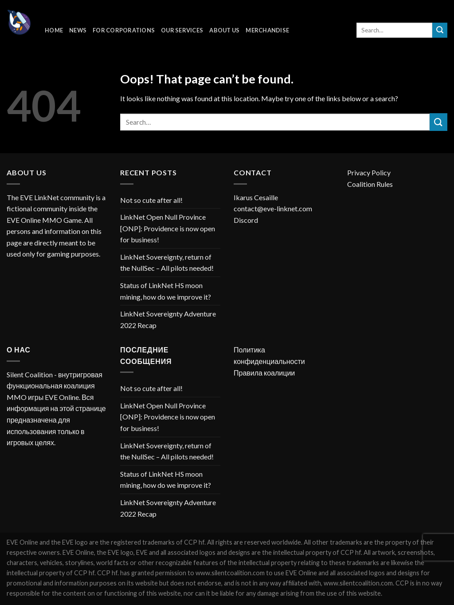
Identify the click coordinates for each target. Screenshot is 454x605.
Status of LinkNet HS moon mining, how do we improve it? (165, 291)
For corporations (124, 30)
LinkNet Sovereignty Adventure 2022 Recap (168, 319)
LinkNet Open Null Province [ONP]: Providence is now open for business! (167, 228)
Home (54, 30)
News (77, 30)
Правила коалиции (264, 372)
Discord (246, 220)
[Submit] (439, 30)
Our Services (182, 30)
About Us (224, 30)
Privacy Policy (369, 172)
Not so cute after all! (151, 200)
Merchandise (267, 30)
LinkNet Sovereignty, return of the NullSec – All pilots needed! (167, 263)
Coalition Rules (370, 184)
